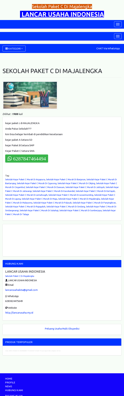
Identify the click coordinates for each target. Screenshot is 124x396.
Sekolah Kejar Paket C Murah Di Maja (39, 199)
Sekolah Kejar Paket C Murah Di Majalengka (79, 199)
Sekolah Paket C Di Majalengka (19, 276)
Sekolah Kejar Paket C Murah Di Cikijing (76, 183)
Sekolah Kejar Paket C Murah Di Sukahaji (39, 210)
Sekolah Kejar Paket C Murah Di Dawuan (45, 187)
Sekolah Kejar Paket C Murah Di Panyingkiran (94, 202)
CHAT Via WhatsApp (108, 48)
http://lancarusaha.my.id (19, 312)
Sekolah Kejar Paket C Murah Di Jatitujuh (85, 187)
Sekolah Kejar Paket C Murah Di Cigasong (37, 183)
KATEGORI (14, 48)
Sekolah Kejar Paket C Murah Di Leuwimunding (70, 195)
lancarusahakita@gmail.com (21, 289)
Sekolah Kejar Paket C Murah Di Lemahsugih (26, 195)
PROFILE (10, 382)
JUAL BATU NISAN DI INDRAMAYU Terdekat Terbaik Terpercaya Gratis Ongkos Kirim (32, 351)
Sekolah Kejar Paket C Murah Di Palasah (52, 202)
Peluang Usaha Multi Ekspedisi (62, 328)
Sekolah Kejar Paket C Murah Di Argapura (25, 179)
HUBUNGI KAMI (14, 390)
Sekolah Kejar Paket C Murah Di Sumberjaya (80, 210)
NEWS (8, 386)
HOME (8, 378)
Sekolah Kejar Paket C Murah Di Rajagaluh (25, 206)
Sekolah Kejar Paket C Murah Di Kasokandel (54, 191)
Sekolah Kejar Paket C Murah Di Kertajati (95, 191)
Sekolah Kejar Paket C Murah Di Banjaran (65, 179)
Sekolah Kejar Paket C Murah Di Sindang (65, 206)
